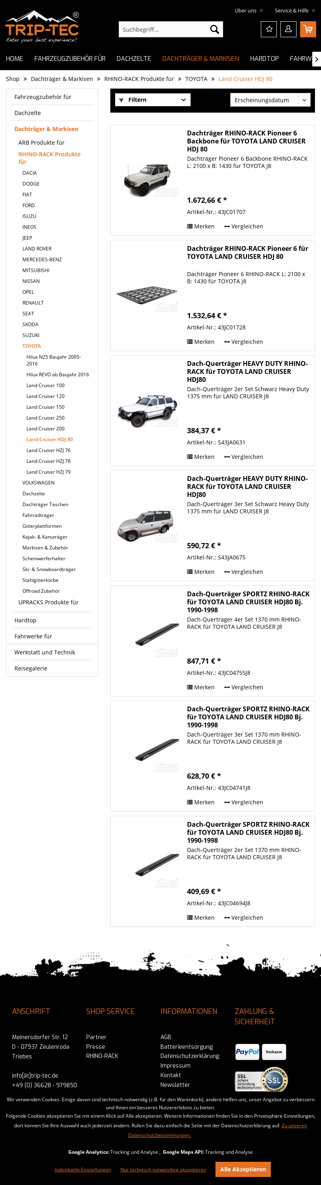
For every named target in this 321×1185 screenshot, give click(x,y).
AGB (165, 1037)
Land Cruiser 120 (45, 396)
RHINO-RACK (102, 1056)
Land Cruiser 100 (45, 385)
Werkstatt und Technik (44, 652)
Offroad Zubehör (41, 590)
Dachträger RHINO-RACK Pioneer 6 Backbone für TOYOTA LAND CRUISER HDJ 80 (246, 141)
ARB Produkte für (41, 142)
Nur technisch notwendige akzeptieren (163, 1169)
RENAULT (33, 302)
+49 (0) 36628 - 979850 (44, 1085)
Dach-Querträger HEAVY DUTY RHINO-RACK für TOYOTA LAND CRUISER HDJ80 (247, 371)
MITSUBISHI (35, 270)
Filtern (132, 99)
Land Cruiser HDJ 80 (49, 439)
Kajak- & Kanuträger (44, 536)
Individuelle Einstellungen (83, 1169)
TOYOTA (31, 346)
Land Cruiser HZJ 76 (48, 450)
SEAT (28, 313)
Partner (96, 1037)
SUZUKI (30, 335)
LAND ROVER (36, 248)
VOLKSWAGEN (38, 482)
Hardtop (25, 620)
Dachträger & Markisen (46, 129)
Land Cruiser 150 (45, 407)
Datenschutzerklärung (189, 1056)
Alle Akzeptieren (243, 1169)
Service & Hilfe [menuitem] (292, 10)
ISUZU (29, 216)
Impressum (175, 1066)
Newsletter (175, 1085)
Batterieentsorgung (186, 1047)
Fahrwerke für (33, 636)
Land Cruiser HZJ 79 (48, 471)
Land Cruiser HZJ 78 (48, 461)
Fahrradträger (38, 515)
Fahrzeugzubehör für (42, 97)
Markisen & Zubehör (45, 547)
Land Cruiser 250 (45, 417)
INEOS (29, 227)
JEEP (27, 237)
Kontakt (170, 1075)
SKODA (30, 324)
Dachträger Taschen (45, 504)
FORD (28, 205)
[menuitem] (171, 29)
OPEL (28, 292)
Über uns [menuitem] (246, 10)
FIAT (27, 194)
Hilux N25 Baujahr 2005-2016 (53, 360)
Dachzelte (27, 113)
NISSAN (31, 281)
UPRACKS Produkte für (48, 602)
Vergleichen (243, 226)
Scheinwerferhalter (43, 558)
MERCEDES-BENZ (42, 259)
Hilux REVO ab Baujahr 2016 (57, 374)
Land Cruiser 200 (45, 428)
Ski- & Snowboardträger (49, 569)
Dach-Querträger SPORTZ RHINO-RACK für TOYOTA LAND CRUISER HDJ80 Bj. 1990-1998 (248, 602)
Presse (95, 1047)
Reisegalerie (30, 668)
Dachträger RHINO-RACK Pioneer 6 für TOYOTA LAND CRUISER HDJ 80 (247, 252)
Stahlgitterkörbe (40, 580)
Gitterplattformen (42, 526)
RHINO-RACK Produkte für (49, 158)
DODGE (31, 183)
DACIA (29, 173)
